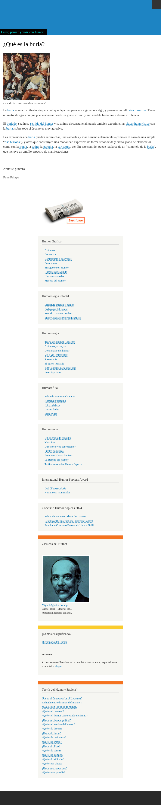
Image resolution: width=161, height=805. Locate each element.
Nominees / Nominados (58, 492)
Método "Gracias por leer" (59, 313)
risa (131, 110)
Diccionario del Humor (54, 641)
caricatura (64, 146)
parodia (48, 146)
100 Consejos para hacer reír (60, 367)
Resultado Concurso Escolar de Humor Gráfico (70, 525)
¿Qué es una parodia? (53, 772)
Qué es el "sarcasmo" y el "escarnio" (62, 698)
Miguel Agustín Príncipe (55, 605)
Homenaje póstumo (55, 400)
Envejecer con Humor (57, 267)
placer (130, 123)
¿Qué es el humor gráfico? (56, 720)
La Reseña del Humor (57, 459)
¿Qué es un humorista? (54, 768)
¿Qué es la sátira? (51, 750)
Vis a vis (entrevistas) (56, 354)
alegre (58, 666)
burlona (15, 142)
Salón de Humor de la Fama (60, 396)
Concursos (50, 254)
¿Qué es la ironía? (52, 741)
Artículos (50, 250)
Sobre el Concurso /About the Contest (65, 516)
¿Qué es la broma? (52, 728)
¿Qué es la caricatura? (54, 737)
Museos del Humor (55, 280)
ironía (23, 146)
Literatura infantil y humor (59, 304)
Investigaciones (53, 372)
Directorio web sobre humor (60, 446)
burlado (12, 123)
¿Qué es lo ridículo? (53, 759)
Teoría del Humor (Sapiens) (60, 341)
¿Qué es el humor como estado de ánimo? (64, 715)
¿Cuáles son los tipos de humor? (59, 706)
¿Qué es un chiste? (52, 763)
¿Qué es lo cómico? (52, 754)
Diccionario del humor (57, 350)
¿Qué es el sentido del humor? (58, 724)
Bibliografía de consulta (58, 437)
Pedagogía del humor (56, 309)
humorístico (142, 123)
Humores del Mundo (56, 271)
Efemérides (51, 413)
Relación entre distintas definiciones (62, 702)
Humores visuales (54, 276)
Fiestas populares (54, 450)
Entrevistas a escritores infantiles (63, 317)
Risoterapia (51, 359)
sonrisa (141, 110)
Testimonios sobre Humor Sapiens (63, 464)
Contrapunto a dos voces (58, 258)
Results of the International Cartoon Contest (69, 520)
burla (10, 110)
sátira (35, 146)
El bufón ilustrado (54, 363)
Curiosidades (52, 409)
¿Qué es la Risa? (51, 746)
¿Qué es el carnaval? (53, 711)
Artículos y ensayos (55, 346)
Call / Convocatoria (55, 488)
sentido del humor (41, 123)
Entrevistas (51, 263)
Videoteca (50, 442)
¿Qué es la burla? (51, 733)
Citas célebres (52, 405)
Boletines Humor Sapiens (59, 455)
